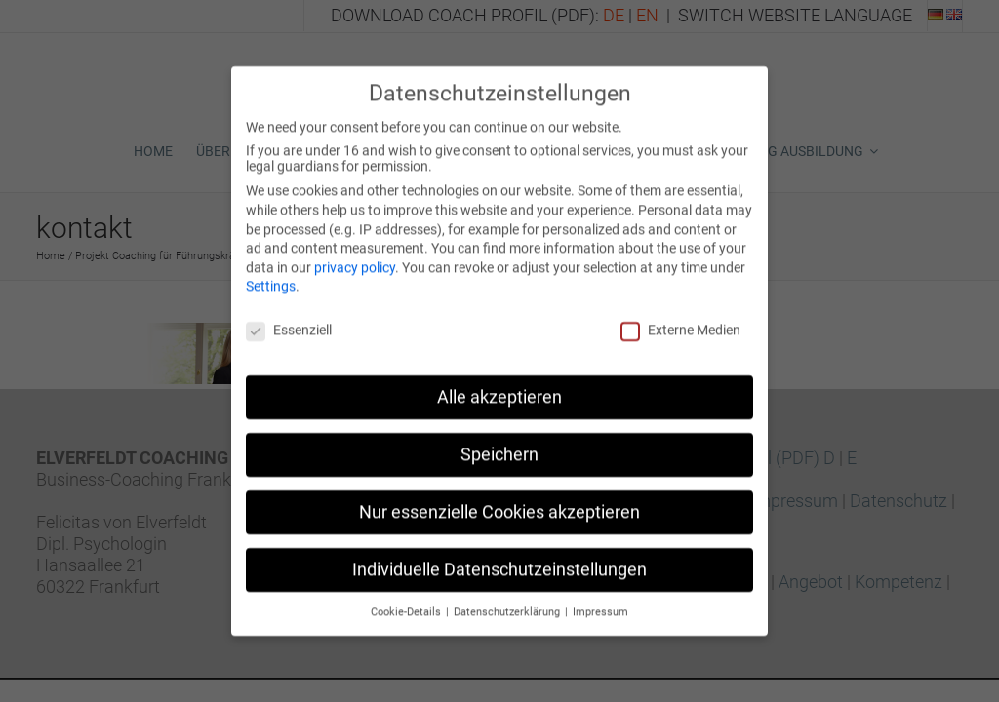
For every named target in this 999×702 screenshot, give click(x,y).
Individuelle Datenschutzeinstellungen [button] (499, 557)
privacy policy (354, 255)
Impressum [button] (600, 600)
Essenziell (289, 318)
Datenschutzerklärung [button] (508, 600)
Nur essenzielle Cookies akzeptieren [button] (499, 500)
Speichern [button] (499, 442)
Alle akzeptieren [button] (499, 385)
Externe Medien (680, 318)
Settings (271, 274)
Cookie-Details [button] (407, 600)
